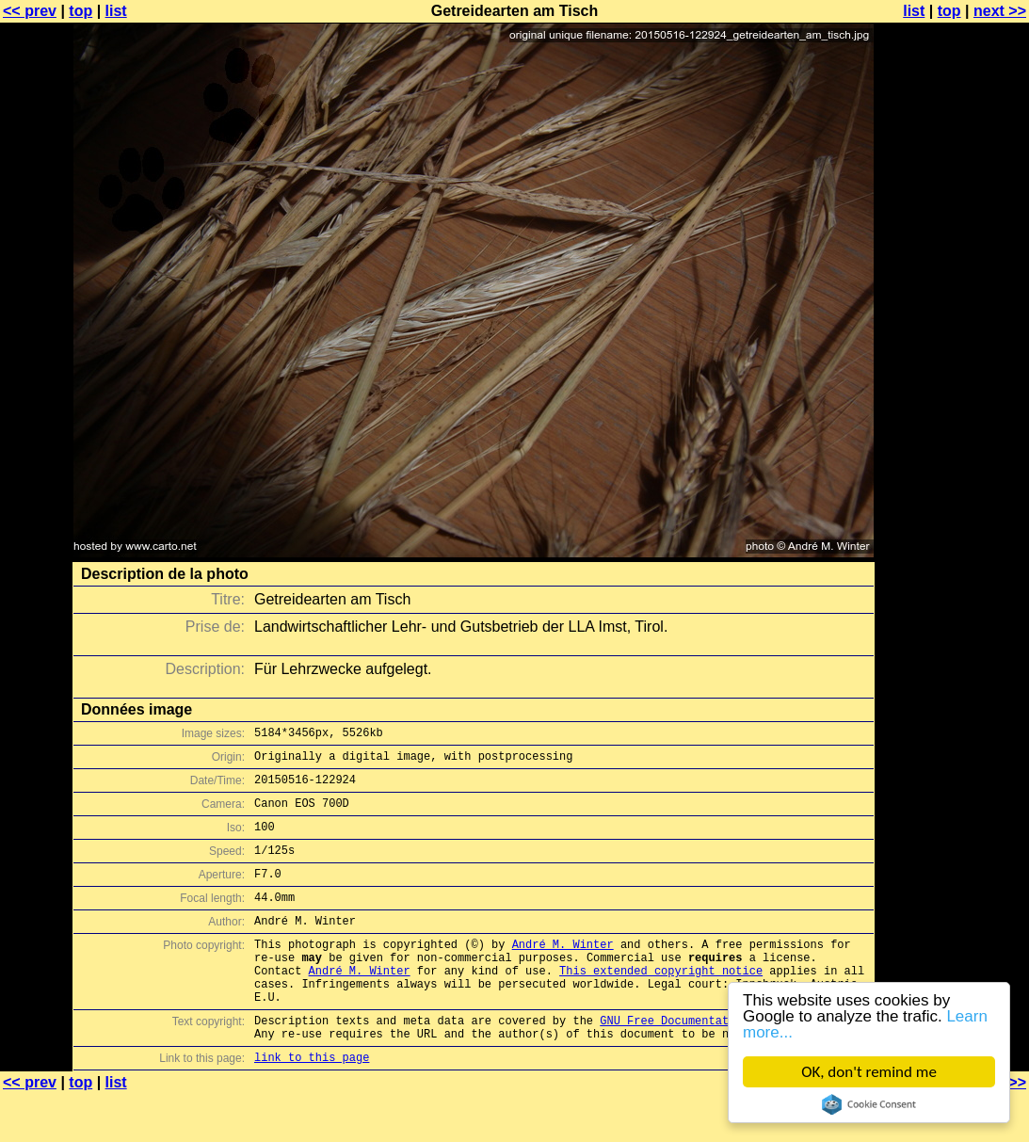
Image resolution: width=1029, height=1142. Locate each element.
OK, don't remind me (869, 1072)
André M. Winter (563, 972)
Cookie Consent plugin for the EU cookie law (869, 1104)
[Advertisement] (952, 466)
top (80, 11)
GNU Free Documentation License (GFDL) (725, 1062)
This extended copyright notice (661, 1004)
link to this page (311, 1105)
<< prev (29, 11)
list (116, 11)
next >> (999, 11)
